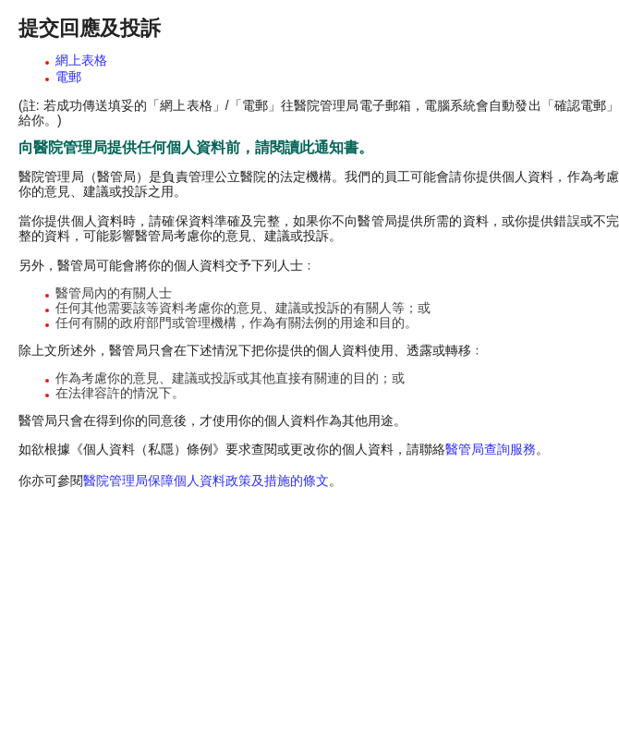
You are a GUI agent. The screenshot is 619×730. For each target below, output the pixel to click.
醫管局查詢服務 (490, 449)
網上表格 (81, 60)
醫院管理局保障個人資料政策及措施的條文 (206, 480)
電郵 (68, 76)
